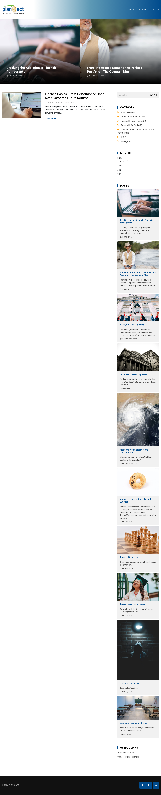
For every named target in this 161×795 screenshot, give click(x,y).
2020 (119, 174)
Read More (51, 119)
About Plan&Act (129, 112)
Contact (155, 10)
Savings (126, 141)
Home (131, 10)
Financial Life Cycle (131, 125)
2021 (119, 170)
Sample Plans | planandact (129, 757)
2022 (119, 165)
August (123, 161)
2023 (138, 160)
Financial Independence (133, 121)
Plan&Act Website (125, 752)
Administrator (55, 102)
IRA (124, 137)
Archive (142, 10)
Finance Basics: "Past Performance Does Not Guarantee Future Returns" (74, 96)
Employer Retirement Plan (134, 116)
